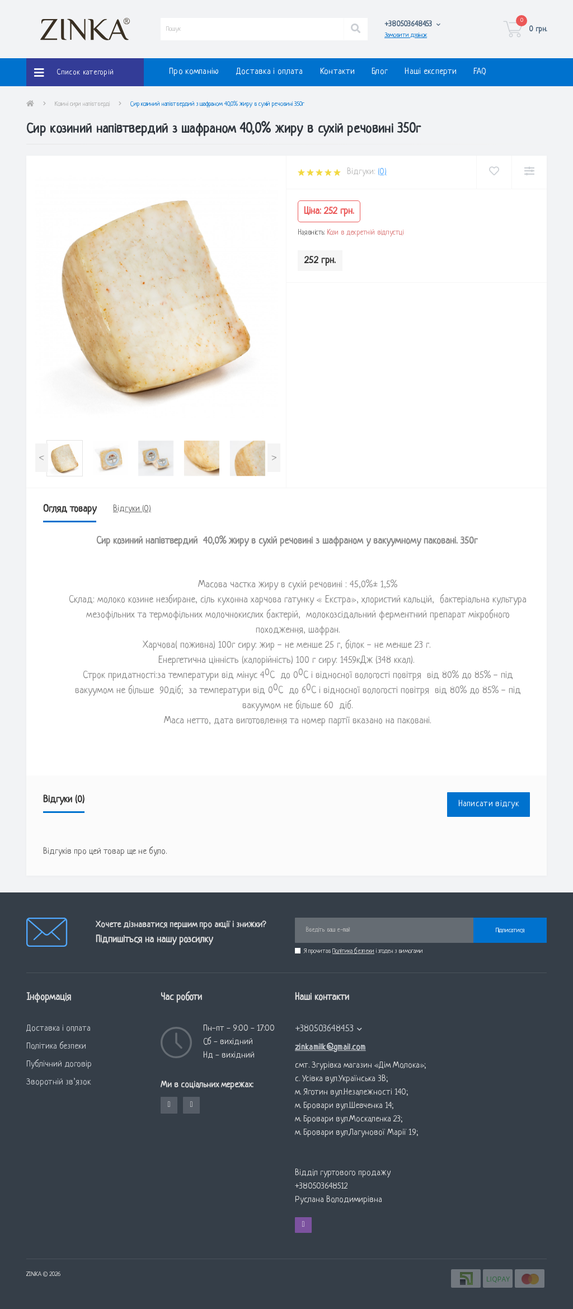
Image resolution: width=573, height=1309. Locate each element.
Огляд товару (69, 509)
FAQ (479, 72)
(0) (382, 172)
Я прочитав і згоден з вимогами (363, 951)
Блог (380, 72)
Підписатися (510, 930)
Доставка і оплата (269, 72)
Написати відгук (488, 804)
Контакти (337, 72)
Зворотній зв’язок (58, 1082)
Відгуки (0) (132, 509)
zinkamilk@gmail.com (330, 1048)
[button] (412, 24)
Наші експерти (431, 72)
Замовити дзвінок (405, 35)
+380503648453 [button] (328, 1028)
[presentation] (41, 457)
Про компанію (194, 72)
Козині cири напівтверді (82, 104)
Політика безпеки (353, 951)
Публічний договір (59, 1064)
